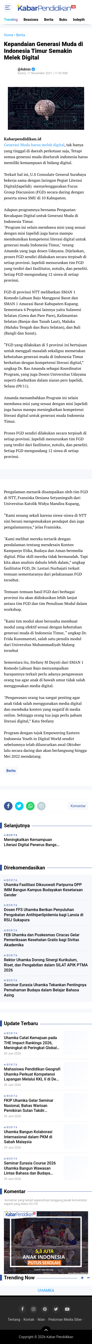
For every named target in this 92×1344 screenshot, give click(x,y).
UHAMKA (46, 1290)
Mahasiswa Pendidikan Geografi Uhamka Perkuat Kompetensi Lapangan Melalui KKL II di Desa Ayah (32, 1074)
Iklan (41, 1319)
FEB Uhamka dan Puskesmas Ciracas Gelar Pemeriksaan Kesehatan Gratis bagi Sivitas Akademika (41, 940)
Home (8, 35)
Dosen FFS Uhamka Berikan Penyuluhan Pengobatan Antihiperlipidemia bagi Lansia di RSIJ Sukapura (43, 914)
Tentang (14, 1319)
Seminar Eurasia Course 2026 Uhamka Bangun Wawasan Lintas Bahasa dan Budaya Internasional (30, 1168)
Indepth (79, 20)
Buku (63, 20)
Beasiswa (31, 20)
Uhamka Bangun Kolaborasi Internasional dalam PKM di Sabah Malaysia (28, 1136)
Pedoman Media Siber (65, 1319)
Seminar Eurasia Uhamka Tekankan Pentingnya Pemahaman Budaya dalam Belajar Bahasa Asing (45, 990)
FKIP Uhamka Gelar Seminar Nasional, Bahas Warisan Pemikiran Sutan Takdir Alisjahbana (28, 1105)
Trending (11, 20)
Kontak (29, 1319)
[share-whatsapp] (30, 806)
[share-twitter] (19, 806)
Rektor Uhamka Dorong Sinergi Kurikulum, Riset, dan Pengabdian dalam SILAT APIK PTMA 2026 (46, 965)
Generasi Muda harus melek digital (34, 144)
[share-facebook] (8, 806)
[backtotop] (46, 1331)
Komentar (78, 806)
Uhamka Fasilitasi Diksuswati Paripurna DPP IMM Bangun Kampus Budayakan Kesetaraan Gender (43, 889)
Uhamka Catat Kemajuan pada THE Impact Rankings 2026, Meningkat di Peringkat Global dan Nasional (30, 1043)
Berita (48, 20)
